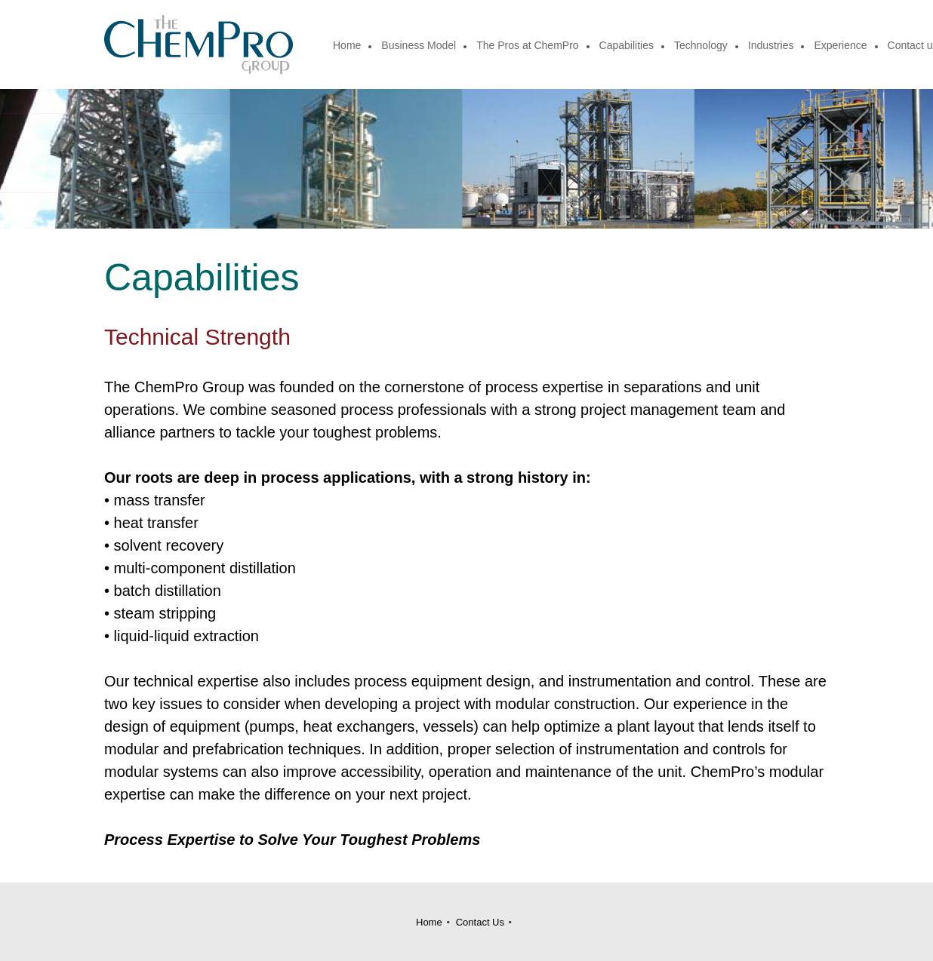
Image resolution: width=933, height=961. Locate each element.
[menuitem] (347, 46)
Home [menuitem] (429, 922)
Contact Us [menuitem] (480, 922)
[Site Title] (198, 44)
